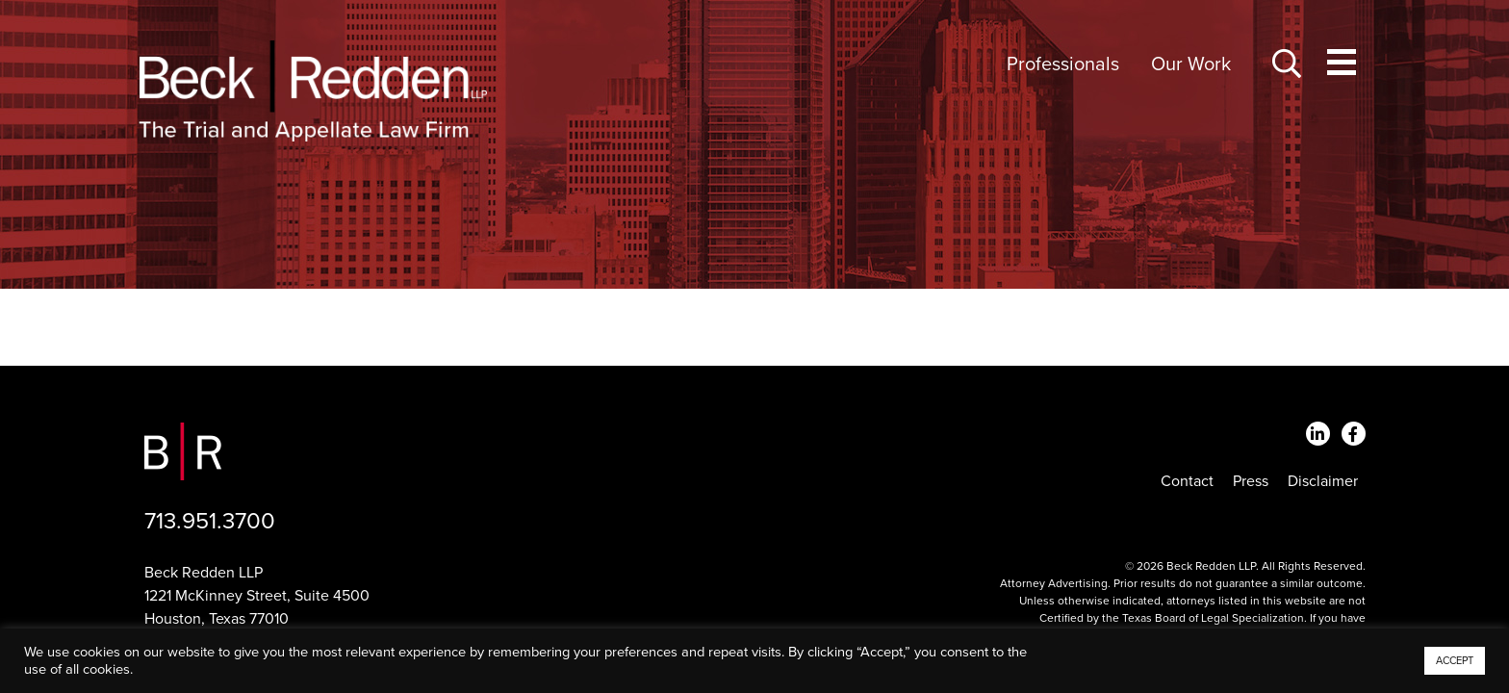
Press (1250, 481)
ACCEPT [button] (1454, 660)
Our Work (1191, 64)
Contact (1187, 481)
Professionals (1063, 64)
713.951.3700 (209, 521)
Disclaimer (1323, 481)
